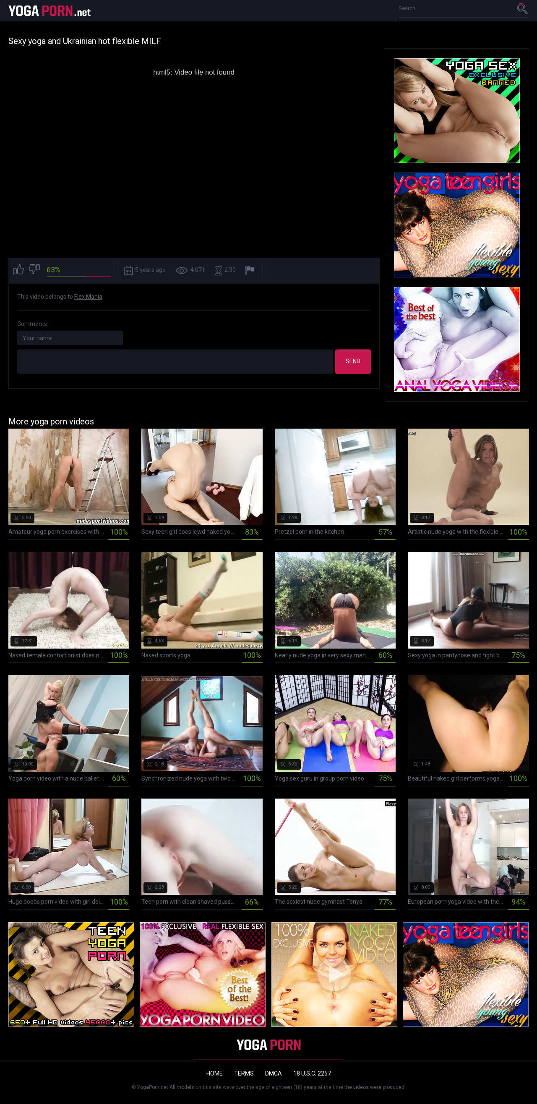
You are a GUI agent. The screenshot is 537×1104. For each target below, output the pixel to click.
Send (353, 361)
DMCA (273, 1073)
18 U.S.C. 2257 (312, 1073)
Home (214, 1073)
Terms (244, 1073)
